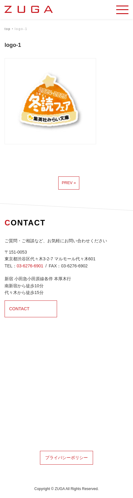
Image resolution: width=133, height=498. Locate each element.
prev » (69, 182)
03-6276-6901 (30, 265)
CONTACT (19, 308)
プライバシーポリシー (66, 457)
